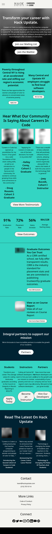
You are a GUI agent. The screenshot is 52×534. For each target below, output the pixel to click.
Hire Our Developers (43, 395)
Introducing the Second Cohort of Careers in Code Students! (9, 464)
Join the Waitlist (26, 52)
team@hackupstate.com (26, 483)
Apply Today (9, 400)
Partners (26, 352)
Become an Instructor (26, 396)
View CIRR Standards (35, 290)
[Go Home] (26, 4)
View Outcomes (26, 234)
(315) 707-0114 (26, 486)
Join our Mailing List (26, 44)
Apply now (13, 103)
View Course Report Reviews (37, 321)
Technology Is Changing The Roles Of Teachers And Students (42, 464)
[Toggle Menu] (3, 4)
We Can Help (38, 97)
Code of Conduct (26, 501)
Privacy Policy (26, 504)
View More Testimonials (26, 204)
